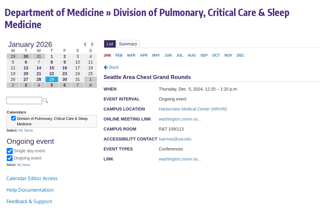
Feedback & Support (29, 201)
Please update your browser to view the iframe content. (51, 64)
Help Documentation (30, 190)
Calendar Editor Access (32, 178)
